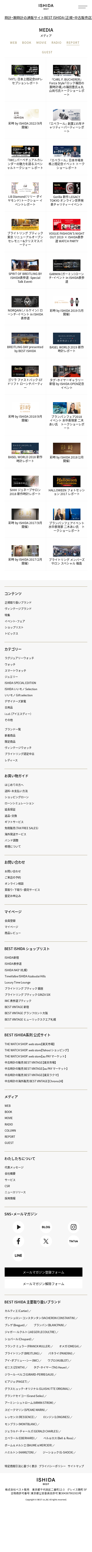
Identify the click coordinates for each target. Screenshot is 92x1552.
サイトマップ (76, 1474)
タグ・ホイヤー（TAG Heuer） (22, 1375)
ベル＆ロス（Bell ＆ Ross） (59, 1446)
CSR (7, 1186)
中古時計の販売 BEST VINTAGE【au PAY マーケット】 (36, 1069)
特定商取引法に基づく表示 (21, 1474)
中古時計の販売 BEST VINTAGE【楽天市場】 (30, 1062)
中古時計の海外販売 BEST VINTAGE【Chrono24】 (34, 1081)
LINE (19, 1256)
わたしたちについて (19, 1158)
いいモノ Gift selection (19, 695)
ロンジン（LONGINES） (57, 1425)
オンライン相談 (14, 884)
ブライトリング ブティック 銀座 (24, 988)
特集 (7, 615)
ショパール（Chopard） (18, 1340)
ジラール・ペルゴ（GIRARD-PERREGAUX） (29, 1382)
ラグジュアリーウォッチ (19, 658)
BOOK (26, 43)
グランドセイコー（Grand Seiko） (25, 1403)
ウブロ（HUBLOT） (15, 1368)
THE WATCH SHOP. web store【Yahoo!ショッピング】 (37, 1050)
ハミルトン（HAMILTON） (19, 1460)
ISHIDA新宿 (12, 957)
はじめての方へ (14, 785)
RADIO (57, 43)
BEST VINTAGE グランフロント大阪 (26, 1013)
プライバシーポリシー (52, 1474)
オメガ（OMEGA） (15, 1354)
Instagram (74, 1227)
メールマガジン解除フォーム (43, 1284)
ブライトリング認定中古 (19, 754)
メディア (11, 1096)
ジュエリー (11, 677)
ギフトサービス (14, 822)
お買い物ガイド (16, 775)
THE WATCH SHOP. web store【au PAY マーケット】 (35, 1056)
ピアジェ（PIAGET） (16, 1389)
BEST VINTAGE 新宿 (17, 1007)
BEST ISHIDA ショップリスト (27, 948)
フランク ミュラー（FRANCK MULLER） (28, 1347)
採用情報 (10, 1198)
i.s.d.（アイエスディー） (18, 714)
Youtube (19, 1227)
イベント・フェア (15, 621)
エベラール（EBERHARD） (20, 1446)
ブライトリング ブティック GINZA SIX (27, 995)
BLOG (46, 1227)
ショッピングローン (17, 797)
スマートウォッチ (15, 671)
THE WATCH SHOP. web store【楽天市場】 (30, 1044)
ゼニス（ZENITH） (45, 1368)
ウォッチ (10, 664)
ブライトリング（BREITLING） (51, 1354)
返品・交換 (11, 816)
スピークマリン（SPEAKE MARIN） (25, 1417)
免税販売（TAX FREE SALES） (22, 828)
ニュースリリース (15, 1192)
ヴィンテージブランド (18, 609)
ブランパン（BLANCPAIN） (49, 1326)
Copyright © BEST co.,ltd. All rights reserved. (46, 1507)
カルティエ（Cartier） (17, 1311)
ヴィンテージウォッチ (18, 748)
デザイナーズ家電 (15, 701)
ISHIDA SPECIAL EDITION (20, 683)
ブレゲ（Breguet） (15, 1326)
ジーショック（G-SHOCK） (58, 1460)
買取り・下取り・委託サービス (22, 890)
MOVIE (41, 43)
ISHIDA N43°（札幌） (16, 970)
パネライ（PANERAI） (17, 1361)
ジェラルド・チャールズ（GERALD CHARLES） (32, 1439)
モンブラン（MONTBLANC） (21, 1432)
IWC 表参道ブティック (18, 1001)
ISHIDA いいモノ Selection (21, 689)
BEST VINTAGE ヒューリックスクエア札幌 (30, 1019)
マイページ (13, 911)
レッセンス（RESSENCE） (20, 1425)
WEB (13, 43)
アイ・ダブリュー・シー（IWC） (55, 1361)
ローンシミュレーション (19, 803)
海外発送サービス (15, 834)
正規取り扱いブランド (18, 602)
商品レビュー (13, 933)
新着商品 (10, 735)
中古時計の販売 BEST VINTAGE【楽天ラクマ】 (32, 1075)
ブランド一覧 (13, 729)
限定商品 (10, 742)
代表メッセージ (14, 1167)
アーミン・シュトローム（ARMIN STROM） (29, 1410)
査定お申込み (13, 896)
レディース (11, 760)
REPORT (72, 43)
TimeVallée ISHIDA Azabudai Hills (25, 976)
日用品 (9, 708)
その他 (9, 720)
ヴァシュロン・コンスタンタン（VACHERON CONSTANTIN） (40, 1318)
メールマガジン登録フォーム (43, 1272)
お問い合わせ (13, 871)
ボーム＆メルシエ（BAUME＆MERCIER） (29, 1453)
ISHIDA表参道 (13, 964)
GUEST (47, 52)
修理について (13, 846)
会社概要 (10, 1174)
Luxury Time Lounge (17, 982)
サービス (10, 1180)
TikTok (74, 1242)
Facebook (19, 1242)
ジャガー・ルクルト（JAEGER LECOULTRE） (30, 1332)
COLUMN (10, 1130)
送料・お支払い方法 (16, 791)
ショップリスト (14, 627)
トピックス (11, 633)
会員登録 (10, 921)
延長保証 (10, 810)
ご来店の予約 (13, 877)
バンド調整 (11, 840)
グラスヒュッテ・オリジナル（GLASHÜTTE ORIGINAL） (37, 1396)
